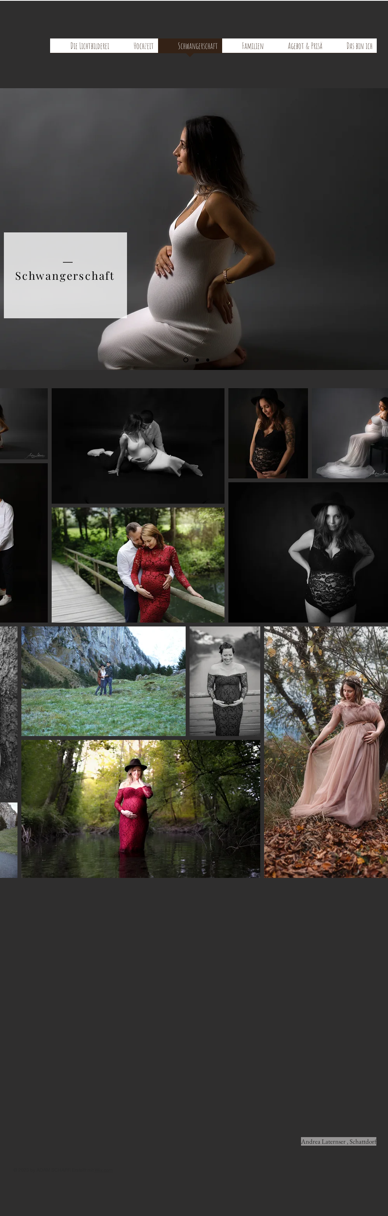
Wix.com (104, 1170)
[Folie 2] (197, 359)
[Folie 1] (185, 360)
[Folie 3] (207, 359)
